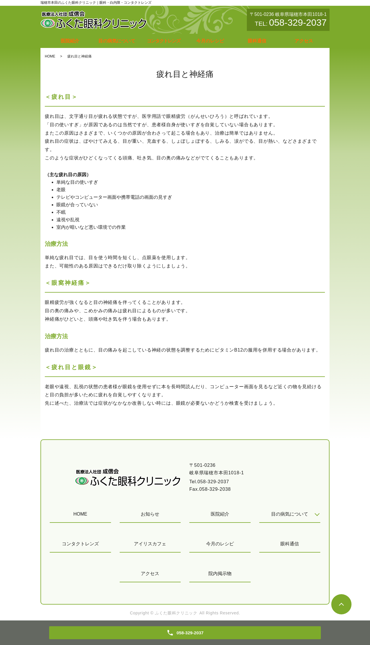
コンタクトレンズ (163, 40)
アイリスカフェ (150, 543)
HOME (50, 56)
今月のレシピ (210, 40)
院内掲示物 (220, 573)
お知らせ (150, 514)
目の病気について (116, 40)
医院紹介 (70, 40)
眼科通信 (257, 40)
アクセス (304, 40)
